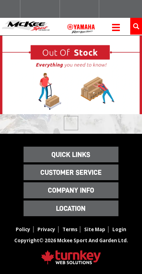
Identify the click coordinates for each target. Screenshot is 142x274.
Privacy (46, 229)
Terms (69, 229)
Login (119, 229)
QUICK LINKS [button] (70, 154)
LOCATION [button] (71, 208)
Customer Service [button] (71, 172)
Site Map (94, 229)
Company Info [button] (71, 190)
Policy (23, 229)
